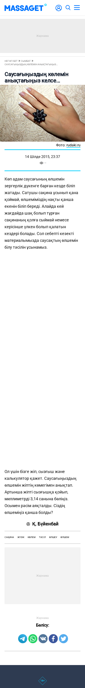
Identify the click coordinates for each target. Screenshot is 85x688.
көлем (32, 537)
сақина (9, 537)
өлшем (65, 537)
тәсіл (42, 537)
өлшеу (53, 537)
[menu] (76, 7)
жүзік (20, 537)
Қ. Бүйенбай (42, 524)
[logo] (26, 7)
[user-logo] (58, 10)
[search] (67, 7)
